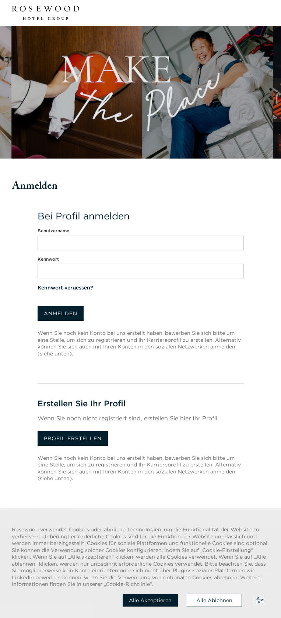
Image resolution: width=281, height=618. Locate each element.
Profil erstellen (73, 438)
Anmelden (60, 313)
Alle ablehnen (214, 600)
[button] (265, 13)
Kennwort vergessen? (65, 287)
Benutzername (53, 230)
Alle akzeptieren (150, 600)
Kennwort (48, 259)
